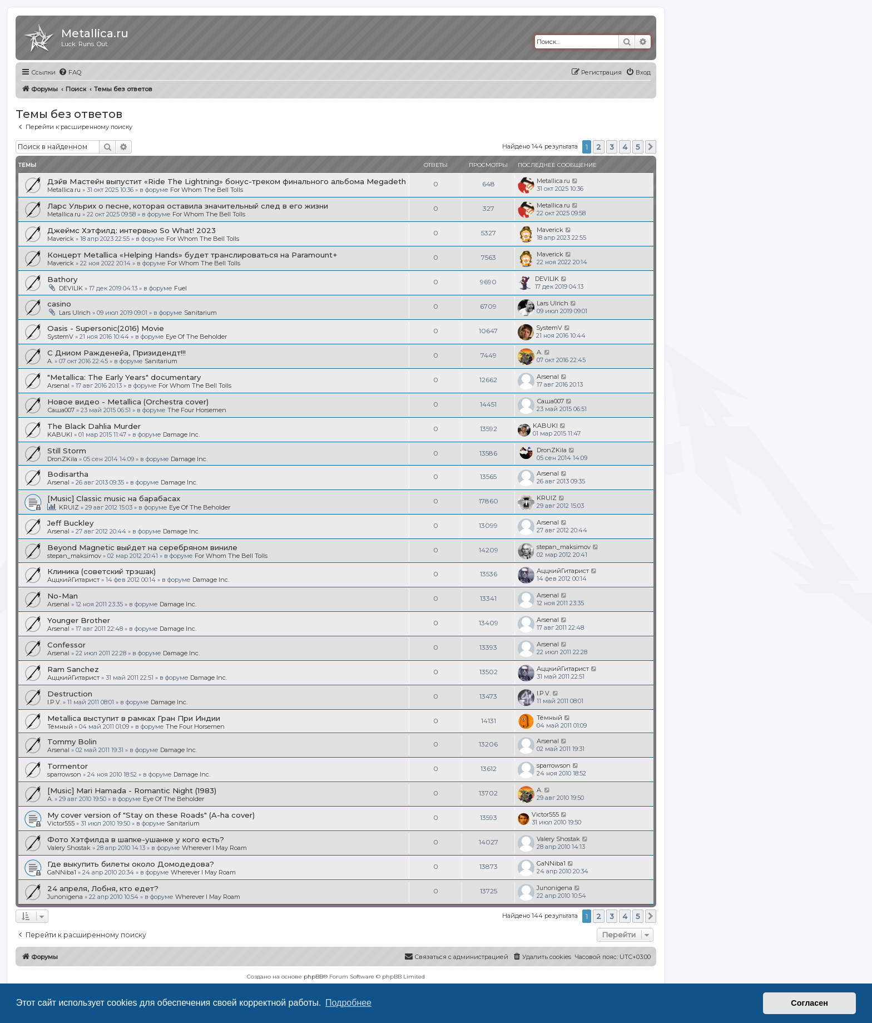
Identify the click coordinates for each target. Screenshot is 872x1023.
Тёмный (60, 726)
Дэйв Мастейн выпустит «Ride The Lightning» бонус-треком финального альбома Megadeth (226, 181)
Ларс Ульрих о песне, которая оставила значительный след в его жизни (187, 205)
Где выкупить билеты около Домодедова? (130, 863)
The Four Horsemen (196, 410)
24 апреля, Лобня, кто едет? (102, 888)
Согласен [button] (809, 1003)
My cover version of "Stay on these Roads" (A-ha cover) (151, 815)
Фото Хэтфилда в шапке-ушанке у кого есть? (135, 839)
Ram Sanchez (73, 669)
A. (50, 361)
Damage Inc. (181, 434)
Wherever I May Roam (214, 848)
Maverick (60, 239)
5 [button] (638, 146)
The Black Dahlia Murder (94, 426)
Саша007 (61, 410)
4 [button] (624, 146)
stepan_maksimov (74, 556)
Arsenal (58, 385)
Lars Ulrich (75, 313)
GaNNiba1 (61, 872)
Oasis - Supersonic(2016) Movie (105, 328)
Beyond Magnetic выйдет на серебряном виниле (142, 547)
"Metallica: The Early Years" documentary (124, 377)
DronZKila (62, 459)
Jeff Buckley (70, 522)
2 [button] (598, 146)
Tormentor (67, 766)
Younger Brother (78, 620)
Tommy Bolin (72, 741)
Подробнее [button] (348, 1002)
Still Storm (66, 450)
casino (59, 303)
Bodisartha (67, 474)
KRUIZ (69, 507)
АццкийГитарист (73, 580)
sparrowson (64, 774)
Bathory (62, 279)
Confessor (66, 644)
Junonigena (65, 897)
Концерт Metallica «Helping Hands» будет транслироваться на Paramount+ (192, 254)
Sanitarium (200, 313)
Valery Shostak (69, 848)
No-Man (62, 595)
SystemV (60, 336)
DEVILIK (71, 288)
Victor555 (61, 823)
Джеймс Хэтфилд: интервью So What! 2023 (131, 230)
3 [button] (612, 146)
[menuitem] (69, 72)
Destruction (69, 693)
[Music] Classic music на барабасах (113, 498)
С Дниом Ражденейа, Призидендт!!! (116, 352)
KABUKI (59, 434)
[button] (650, 147)
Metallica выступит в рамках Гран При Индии (133, 718)
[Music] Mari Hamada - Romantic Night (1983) (131, 790)
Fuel (180, 288)
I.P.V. (54, 702)
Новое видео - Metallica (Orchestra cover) (128, 401)
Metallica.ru (64, 190)
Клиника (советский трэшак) (101, 571)
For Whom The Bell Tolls (206, 190)
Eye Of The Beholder (196, 336)
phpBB (313, 976)
